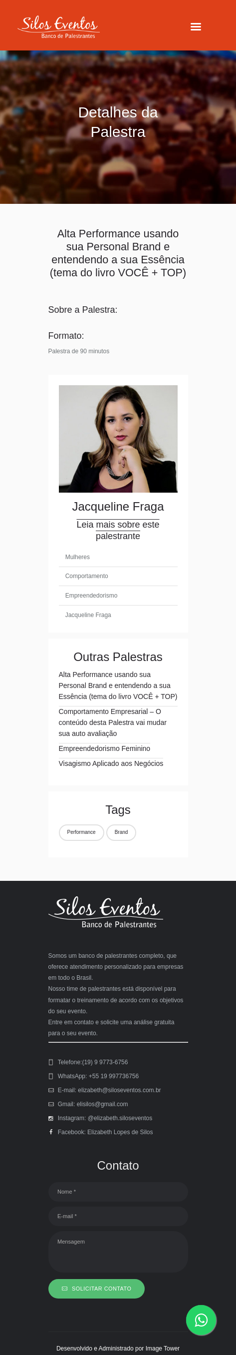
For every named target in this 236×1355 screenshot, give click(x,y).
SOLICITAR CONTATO (101, 1289)
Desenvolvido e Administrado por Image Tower (118, 1348)
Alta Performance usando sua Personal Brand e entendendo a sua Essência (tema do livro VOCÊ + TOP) (118, 685)
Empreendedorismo (91, 595)
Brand (121, 832)
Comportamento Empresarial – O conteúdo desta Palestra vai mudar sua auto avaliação (113, 722)
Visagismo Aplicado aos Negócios (111, 763)
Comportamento (86, 576)
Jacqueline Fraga (88, 615)
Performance (81, 832)
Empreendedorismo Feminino (105, 748)
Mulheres (77, 557)
